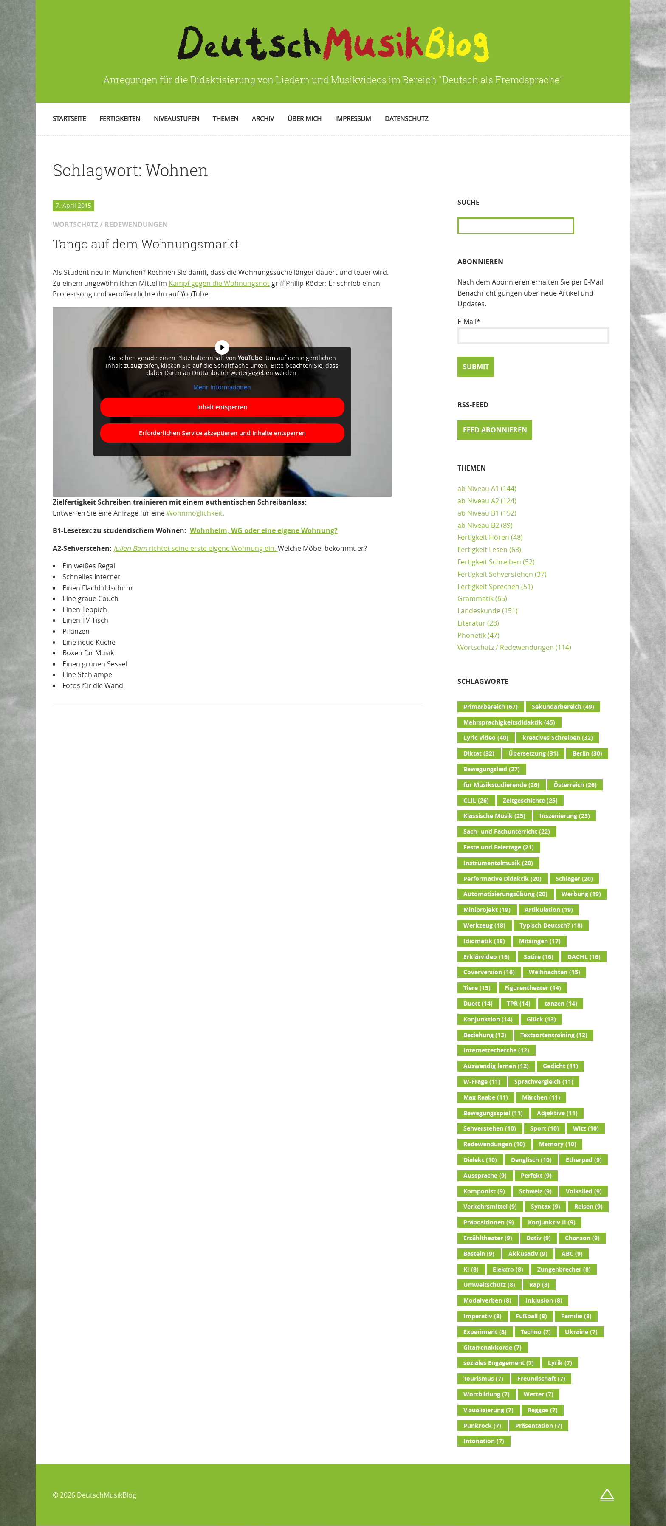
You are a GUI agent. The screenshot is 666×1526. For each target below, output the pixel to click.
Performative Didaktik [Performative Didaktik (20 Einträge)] (502, 878)
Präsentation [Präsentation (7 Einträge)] (538, 1426)
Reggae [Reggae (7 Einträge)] (543, 1410)
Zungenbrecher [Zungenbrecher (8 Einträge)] (564, 1269)
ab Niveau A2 (478, 500)
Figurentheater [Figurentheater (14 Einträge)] (533, 988)
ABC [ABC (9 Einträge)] (572, 1254)
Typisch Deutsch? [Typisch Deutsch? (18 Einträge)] (551, 925)
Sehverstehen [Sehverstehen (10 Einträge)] (489, 1128)
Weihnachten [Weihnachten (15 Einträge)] (554, 972)
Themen (225, 118)
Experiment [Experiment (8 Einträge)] (485, 1332)
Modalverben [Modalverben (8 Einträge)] (487, 1300)
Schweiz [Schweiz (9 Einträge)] (535, 1191)
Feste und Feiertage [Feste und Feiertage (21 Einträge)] (498, 847)
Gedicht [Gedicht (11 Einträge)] (560, 1066)
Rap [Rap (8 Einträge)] (539, 1285)
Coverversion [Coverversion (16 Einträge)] (489, 972)
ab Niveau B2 (478, 525)
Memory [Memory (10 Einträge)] (557, 1144)
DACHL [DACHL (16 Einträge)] (584, 957)
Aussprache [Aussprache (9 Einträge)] (485, 1175)
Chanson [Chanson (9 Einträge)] (582, 1238)
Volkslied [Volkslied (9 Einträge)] (584, 1191)
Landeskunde (478, 610)
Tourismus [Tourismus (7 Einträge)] (483, 1378)
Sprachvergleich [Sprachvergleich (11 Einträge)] (543, 1082)
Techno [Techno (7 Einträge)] (536, 1332)
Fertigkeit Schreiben (489, 562)
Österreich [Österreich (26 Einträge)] (575, 785)
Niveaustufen (176, 118)
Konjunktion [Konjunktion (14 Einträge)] (488, 1019)
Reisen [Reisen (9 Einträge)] (588, 1206)
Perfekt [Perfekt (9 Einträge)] (536, 1175)
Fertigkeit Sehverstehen (495, 574)
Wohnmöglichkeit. (195, 513)
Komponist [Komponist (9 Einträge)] (484, 1191)
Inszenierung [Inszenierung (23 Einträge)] (564, 816)
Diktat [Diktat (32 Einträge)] (478, 753)
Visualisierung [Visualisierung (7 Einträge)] (488, 1410)
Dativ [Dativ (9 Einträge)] (538, 1238)
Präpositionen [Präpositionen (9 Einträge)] (488, 1222)
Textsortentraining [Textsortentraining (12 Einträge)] (553, 1035)
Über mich (305, 118)
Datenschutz (407, 118)
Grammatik (475, 598)
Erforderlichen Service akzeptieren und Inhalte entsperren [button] (222, 433)
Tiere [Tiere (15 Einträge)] (477, 988)
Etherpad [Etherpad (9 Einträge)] (584, 1160)
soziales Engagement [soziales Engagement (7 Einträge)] (498, 1363)
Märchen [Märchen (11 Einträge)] (541, 1097)
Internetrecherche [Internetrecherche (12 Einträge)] (496, 1050)
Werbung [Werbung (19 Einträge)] (581, 894)
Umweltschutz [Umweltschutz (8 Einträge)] (489, 1285)
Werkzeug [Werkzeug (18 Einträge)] (484, 925)
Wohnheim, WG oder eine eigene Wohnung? (264, 530)
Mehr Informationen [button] (222, 387)
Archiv (263, 118)
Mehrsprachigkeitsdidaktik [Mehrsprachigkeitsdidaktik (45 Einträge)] (509, 722)
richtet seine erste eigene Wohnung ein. (195, 548)
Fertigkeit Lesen (482, 549)
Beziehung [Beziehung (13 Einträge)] (484, 1035)
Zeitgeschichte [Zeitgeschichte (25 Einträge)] (530, 800)
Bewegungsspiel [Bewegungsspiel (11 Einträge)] (493, 1113)
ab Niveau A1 (478, 488)
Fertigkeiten (119, 118)
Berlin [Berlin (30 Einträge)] (587, 753)
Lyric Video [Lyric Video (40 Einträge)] (485, 737)
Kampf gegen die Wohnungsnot (219, 283)
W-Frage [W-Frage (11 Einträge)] (481, 1082)
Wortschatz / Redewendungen (505, 647)
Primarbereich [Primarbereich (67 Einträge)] (490, 706)
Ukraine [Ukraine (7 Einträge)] (581, 1332)
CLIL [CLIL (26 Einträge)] (476, 800)
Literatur (471, 623)
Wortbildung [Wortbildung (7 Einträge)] (486, 1394)
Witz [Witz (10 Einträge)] (586, 1128)
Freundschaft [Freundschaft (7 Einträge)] (541, 1378)
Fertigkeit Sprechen (488, 586)
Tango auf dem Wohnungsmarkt (146, 244)
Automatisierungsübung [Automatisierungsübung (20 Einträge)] (505, 894)
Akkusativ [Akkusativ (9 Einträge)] (527, 1254)
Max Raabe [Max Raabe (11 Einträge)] (485, 1097)
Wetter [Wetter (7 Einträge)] (538, 1394)
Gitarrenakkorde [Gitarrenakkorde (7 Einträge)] (492, 1347)
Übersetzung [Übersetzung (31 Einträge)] (533, 753)
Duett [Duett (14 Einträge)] (478, 1003)
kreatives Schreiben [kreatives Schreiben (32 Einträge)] (557, 737)
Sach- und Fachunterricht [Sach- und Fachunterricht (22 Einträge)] (506, 831)
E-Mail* (533, 330)
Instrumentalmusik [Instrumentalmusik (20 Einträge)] (498, 863)
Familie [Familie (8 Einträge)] (576, 1316)
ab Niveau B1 (478, 513)
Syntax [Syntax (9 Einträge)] (545, 1206)
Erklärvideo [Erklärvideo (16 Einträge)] (486, 957)
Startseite (69, 118)
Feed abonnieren (495, 429)
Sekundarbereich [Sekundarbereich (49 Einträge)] (563, 706)
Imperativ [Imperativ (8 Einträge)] (482, 1316)
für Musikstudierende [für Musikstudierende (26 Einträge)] (501, 785)
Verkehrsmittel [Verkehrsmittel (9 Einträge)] (490, 1206)
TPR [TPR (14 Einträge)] (519, 1003)
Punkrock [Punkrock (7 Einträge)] (482, 1426)
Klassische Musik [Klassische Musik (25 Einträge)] (494, 816)
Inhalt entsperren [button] (222, 407)
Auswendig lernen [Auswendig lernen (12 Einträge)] (496, 1066)
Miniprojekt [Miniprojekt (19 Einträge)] (487, 909)
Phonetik (471, 635)
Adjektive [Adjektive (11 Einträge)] (557, 1113)
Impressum (353, 118)
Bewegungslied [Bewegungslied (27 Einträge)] (491, 769)
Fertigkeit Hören (483, 537)
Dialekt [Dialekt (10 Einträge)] (480, 1160)
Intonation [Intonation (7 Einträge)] (483, 1441)
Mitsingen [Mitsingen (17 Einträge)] (540, 941)
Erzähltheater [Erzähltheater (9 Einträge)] (487, 1238)
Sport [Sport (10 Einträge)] (544, 1128)
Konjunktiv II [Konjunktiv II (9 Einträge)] (552, 1222)
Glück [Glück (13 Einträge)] (541, 1019)
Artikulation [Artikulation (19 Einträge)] (549, 909)
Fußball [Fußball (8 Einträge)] (531, 1316)
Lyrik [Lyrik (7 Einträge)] (560, 1363)
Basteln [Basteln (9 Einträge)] (478, 1254)
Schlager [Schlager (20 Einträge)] (574, 878)
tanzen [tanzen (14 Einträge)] (561, 1003)
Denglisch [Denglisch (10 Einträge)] (531, 1160)
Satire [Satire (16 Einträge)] (538, 957)
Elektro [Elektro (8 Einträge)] (508, 1269)
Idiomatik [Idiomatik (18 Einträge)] (484, 941)
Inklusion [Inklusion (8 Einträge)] (543, 1300)
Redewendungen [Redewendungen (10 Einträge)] (494, 1144)
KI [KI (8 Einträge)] (471, 1269)
